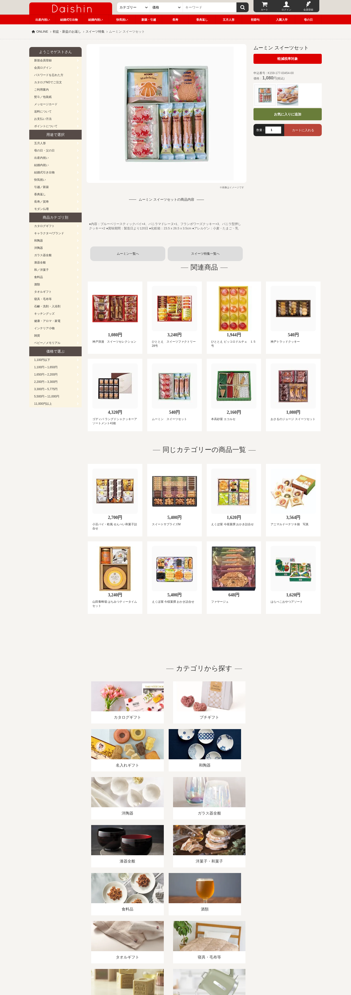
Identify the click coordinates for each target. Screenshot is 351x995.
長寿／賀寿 (41, 201)
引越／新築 (41, 187)
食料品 (38, 277)
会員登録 (308, 9)
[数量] (273, 130)
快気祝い (122, 19)
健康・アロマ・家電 (47, 321)
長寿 (175, 19)
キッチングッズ (44, 313)
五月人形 (228, 19)
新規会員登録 (43, 60)
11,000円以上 (43, 403)
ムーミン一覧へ (128, 253)
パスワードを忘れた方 (48, 75)
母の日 (308, 19)
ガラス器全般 (43, 255)
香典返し (202, 19)
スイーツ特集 (95, 31)
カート (264, 9)
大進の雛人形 (175, 971)
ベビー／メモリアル (47, 343)
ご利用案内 (41, 89)
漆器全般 (40, 262)
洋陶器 (38, 248)
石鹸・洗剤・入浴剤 (47, 306)
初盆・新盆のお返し (67, 31)
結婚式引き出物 (44, 172)
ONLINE (42, 31)
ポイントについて (46, 126)
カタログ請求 (205, 939)
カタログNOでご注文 (48, 82)
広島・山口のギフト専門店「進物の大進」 (175, 965)
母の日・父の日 (44, 150)
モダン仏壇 (41, 209)
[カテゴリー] (133, 7)
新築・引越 (148, 19)
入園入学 (282, 19)
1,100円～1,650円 (46, 367)
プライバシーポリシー (173, 939)
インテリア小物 (44, 328)
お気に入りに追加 (287, 114)
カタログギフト (44, 226)
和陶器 (38, 240)
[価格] (166, 7)
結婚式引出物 (69, 19)
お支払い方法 (43, 119)
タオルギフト (43, 291)
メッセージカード (46, 104)
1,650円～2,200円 (46, 374)
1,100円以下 (42, 360)
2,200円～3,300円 (46, 382)
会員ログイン (43, 67)
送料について (43, 111)
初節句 (255, 19)
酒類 (37, 284)
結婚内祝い (95, 19)
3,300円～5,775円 (46, 389)
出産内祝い (42, 19)
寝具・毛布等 (43, 299)
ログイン (286, 9)
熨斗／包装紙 (43, 97)
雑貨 (37, 335)
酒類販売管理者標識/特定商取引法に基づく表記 (115, 939)
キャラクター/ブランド (49, 233)
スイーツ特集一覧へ (205, 253)
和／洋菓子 (41, 270)
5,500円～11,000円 (46, 396)
